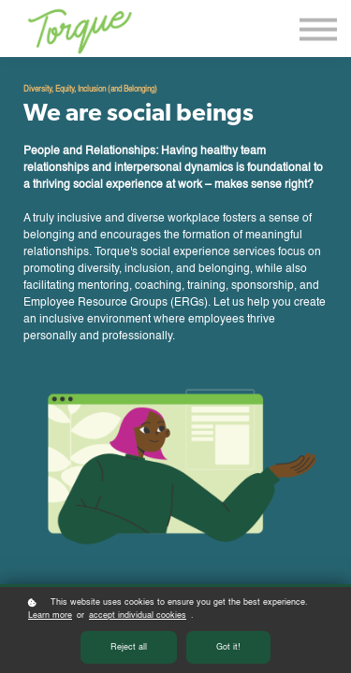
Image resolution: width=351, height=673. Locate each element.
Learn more (50, 615)
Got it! (228, 647)
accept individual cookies (137, 615)
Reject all (128, 647)
